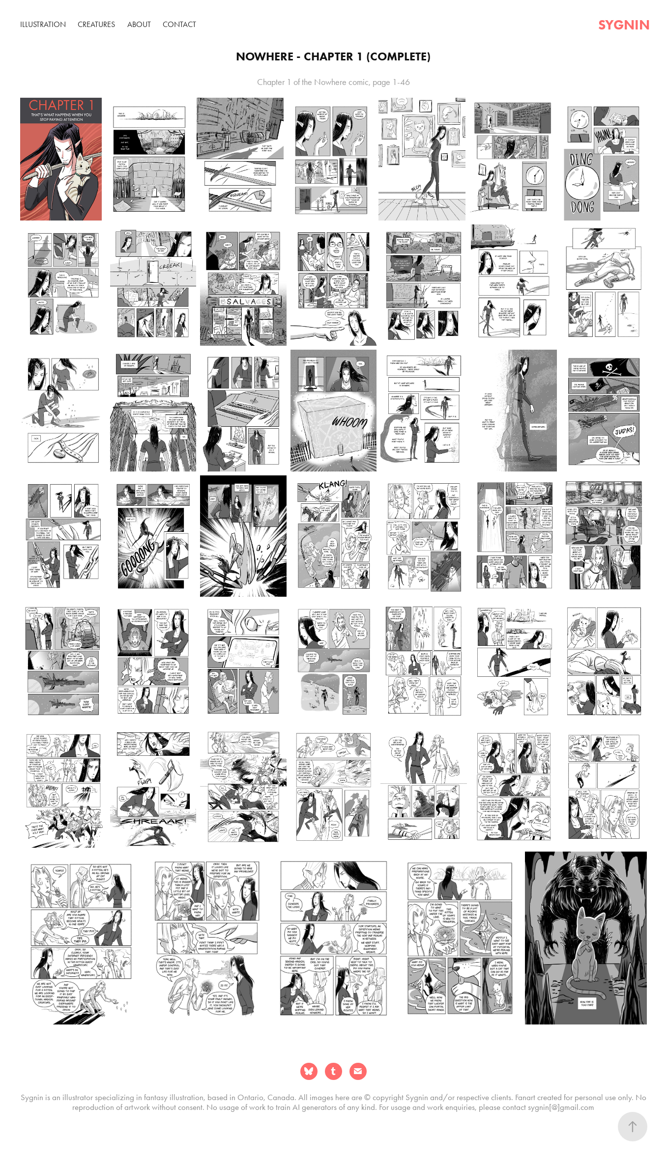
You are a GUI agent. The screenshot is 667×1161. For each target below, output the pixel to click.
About (139, 24)
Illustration (43, 24)
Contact (179, 24)
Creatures (96, 24)
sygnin (624, 24)
